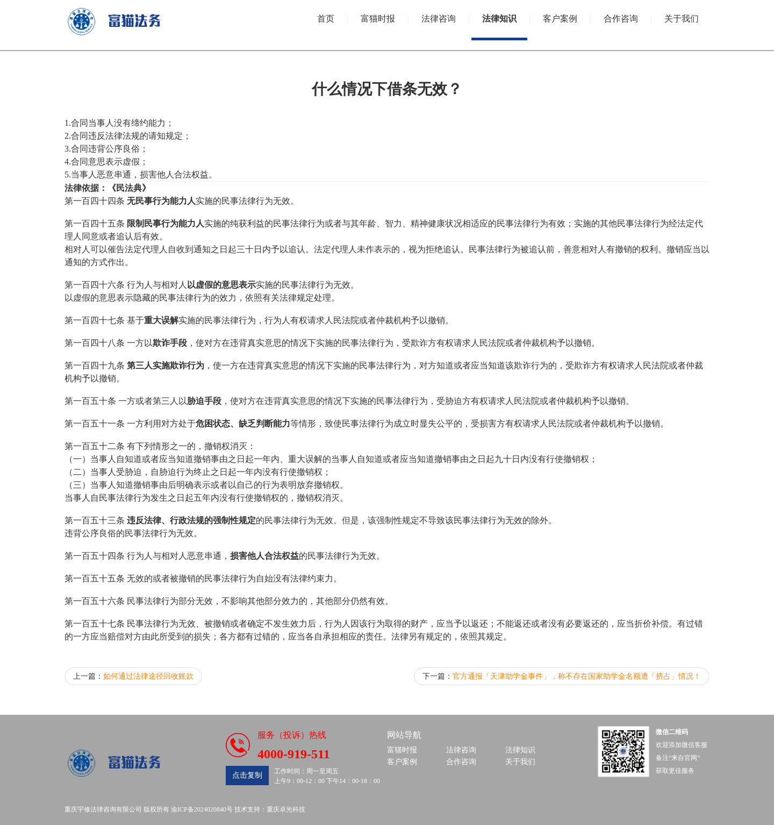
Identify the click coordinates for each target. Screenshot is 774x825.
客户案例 (560, 18)
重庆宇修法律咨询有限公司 (103, 809)
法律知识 (499, 18)
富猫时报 (378, 18)
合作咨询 (621, 18)
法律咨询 (438, 18)
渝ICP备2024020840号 (202, 809)
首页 (325, 18)
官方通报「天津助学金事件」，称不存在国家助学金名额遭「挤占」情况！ (577, 676)
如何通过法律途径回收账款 (148, 676)
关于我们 (681, 18)
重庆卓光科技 (286, 809)
